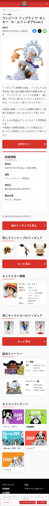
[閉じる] (46, 496)
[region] (24, 500)
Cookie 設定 (6, 502)
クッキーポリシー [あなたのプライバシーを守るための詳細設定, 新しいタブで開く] (26, 499)
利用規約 (6, 489)
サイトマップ (8, 485)
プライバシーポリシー (33, 489)
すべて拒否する (41, 502)
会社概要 (6, 493)
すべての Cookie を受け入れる (27, 502)
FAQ (26, 485)
